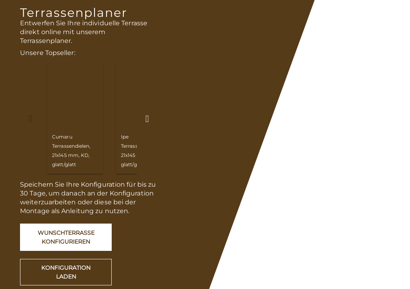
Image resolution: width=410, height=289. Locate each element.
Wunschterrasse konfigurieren (66, 237)
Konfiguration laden (65, 272)
